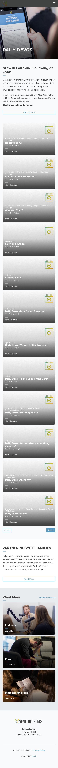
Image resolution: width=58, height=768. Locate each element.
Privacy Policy (39, 750)
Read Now (9, 709)
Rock (34, 756)
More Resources (46, 587)
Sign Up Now (29, 112)
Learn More (9, 641)
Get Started (10, 675)
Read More (29, 579)
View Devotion (11, 162)
